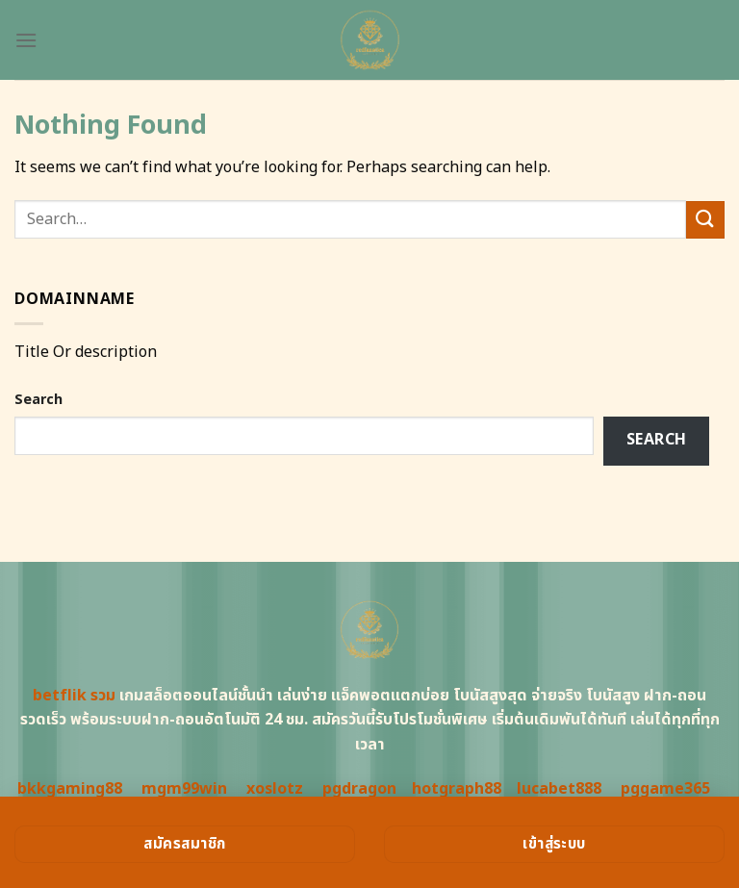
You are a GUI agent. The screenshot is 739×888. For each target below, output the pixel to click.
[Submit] (705, 220)
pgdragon (359, 788)
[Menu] (26, 39)
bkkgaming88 (69, 788)
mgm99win (184, 788)
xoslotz (274, 788)
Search (38, 400)
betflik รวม (74, 695)
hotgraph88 (456, 788)
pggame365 (665, 788)
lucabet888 (559, 788)
